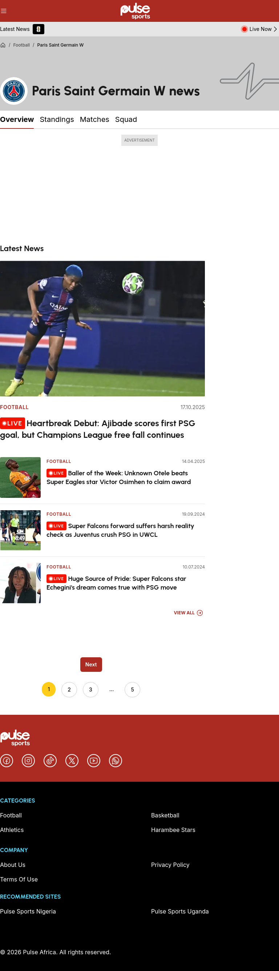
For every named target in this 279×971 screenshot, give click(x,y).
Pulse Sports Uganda (180, 911)
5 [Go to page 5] (132, 689)
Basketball (165, 815)
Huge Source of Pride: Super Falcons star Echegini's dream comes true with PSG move (116, 582)
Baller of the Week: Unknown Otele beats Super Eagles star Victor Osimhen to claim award (118, 477)
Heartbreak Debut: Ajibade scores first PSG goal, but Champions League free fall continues (97, 428)
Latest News (15, 29)
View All (188, 613)
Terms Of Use (19, 879)
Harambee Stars (173, 829)
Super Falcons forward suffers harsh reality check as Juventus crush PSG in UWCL (120, 530)
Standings (57, 119)
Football (21, 45)
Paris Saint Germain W (60, 45)
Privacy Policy (170, 864)
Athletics (12, 829)
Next (91, 664)
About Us (12, 864)
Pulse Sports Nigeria (28, 911)
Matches (94, 119)
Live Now (264, 29)
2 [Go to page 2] (69, 689)
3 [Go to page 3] (90, 689)
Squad (126, 119)
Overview (17, 119)
